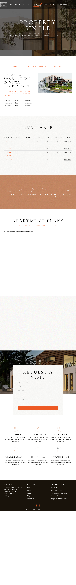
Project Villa (58, 66)
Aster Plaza (54, 487)
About (29, 490)
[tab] (18, 66)
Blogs (29, 496)
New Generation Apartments (59, 493)
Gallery (29, 493)
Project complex (18, 66)
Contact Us (30, 498)
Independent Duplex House (59, 498)
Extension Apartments (57, 496)
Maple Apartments (56, 490)
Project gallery (44, 66)
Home (29, 487)
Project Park (32, 66)
